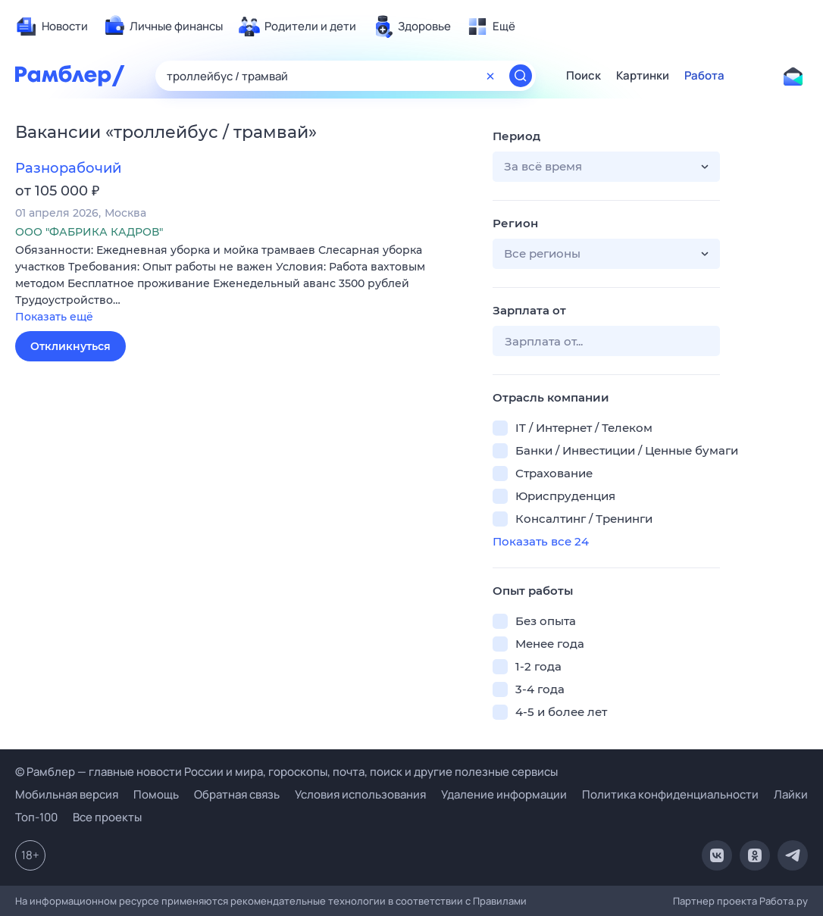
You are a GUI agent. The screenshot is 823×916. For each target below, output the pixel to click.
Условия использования (360, 794)
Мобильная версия (66, 794)
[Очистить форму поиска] (490, 76)
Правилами (500, 901)
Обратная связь (237, 794)
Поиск (583, 75)
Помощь (156, 794)
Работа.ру (783, 901)
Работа (704, 75)
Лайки (791, 794)
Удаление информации (504, 794)
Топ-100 (36, 817)
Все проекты (107, 817)
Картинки (642, 75)
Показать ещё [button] (54, 317)
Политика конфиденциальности (670, 794)
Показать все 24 (541, 541)
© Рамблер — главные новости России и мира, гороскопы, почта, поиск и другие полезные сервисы (286, 772)
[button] (242, 284)
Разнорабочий (68, 168)
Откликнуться (70, 346)
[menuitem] (51, 26)
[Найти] (520, 76)
